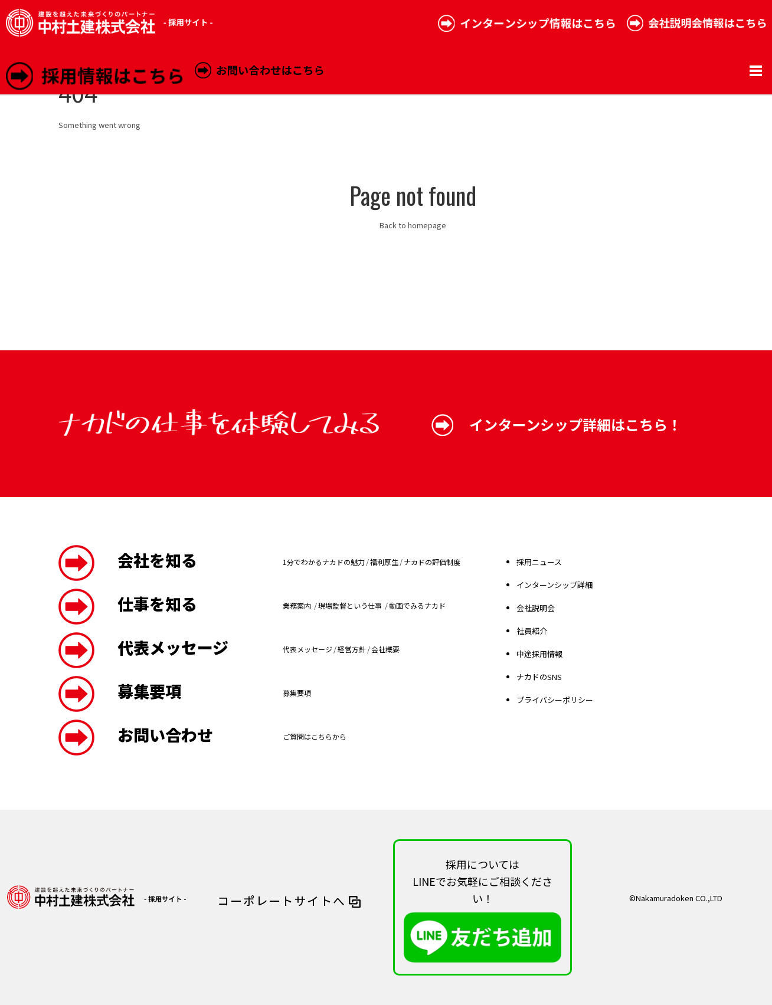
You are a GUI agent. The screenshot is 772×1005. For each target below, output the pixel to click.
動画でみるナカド (417, 605)
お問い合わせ (165, 734)
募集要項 (149, 690)
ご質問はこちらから (314, 736)
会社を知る (157, 560)
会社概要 (385, 649)
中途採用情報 (539, 653)
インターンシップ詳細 (554, 584)
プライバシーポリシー (554, 699)
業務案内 (298, 605)
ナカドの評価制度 (432, 562)
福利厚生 (384, 562)
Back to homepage (413, 225)
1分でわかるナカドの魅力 (324, 562)
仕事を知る (157, 603)
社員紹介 (531, 630)
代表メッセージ (172, 647)
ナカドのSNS (539, 676)
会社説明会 (535, 607)
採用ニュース (539, 561)
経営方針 (352, 649)
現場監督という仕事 (351, 605)
